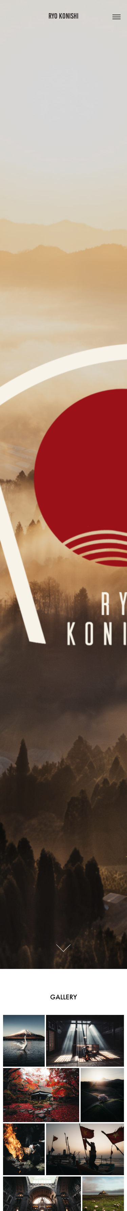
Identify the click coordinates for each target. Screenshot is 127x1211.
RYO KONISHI (63, 16)
